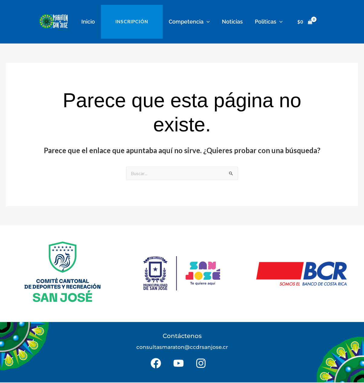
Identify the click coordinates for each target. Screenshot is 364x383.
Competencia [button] (188, 21)
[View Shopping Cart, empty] (300, 22)
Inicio (92, 21)
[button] (206, 21)
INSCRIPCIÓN (133, 21)
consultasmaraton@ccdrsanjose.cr (182, 347)
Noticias (230, 21)
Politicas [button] (265, 21)
